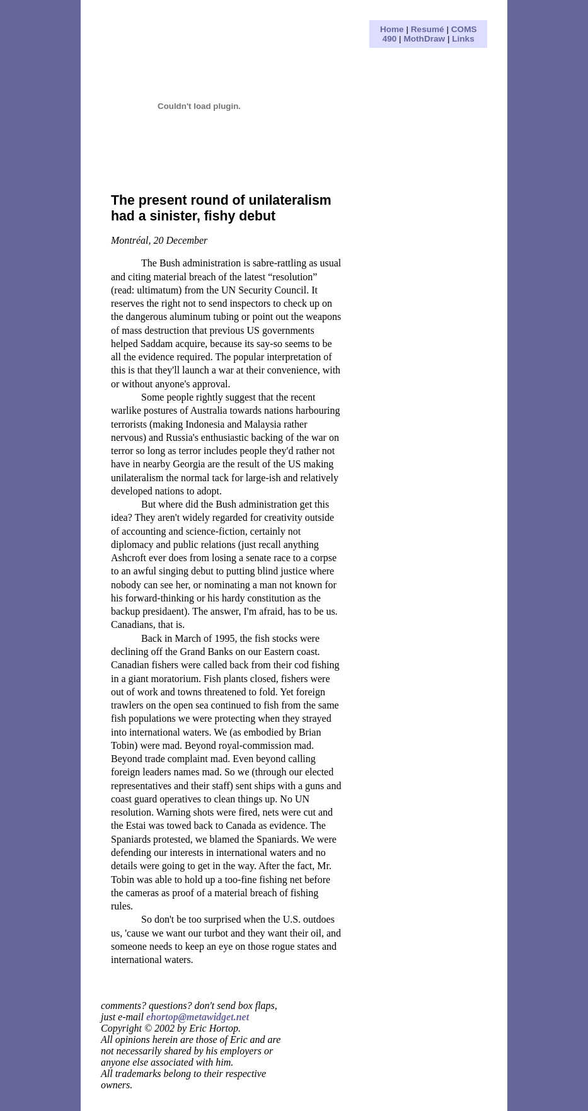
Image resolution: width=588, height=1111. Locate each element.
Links (463, 38)
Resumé (427, 29)
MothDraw (424, 38)
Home (392, 29)
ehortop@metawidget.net (197, 1016)
